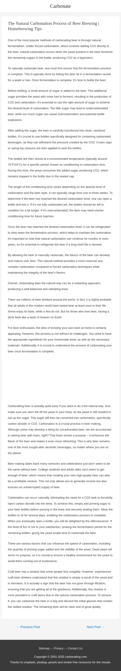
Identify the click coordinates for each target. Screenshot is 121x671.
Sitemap (44, 648)
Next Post (96, 627)
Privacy (58, 648)
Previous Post (28, 627)
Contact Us (75, 648)
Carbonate (60, 6)
